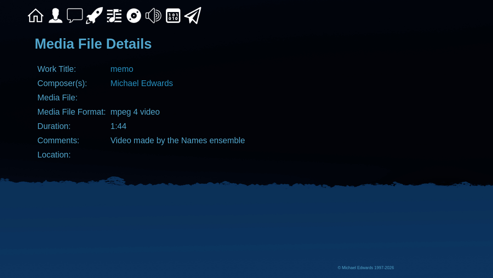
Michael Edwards (142, 83)
